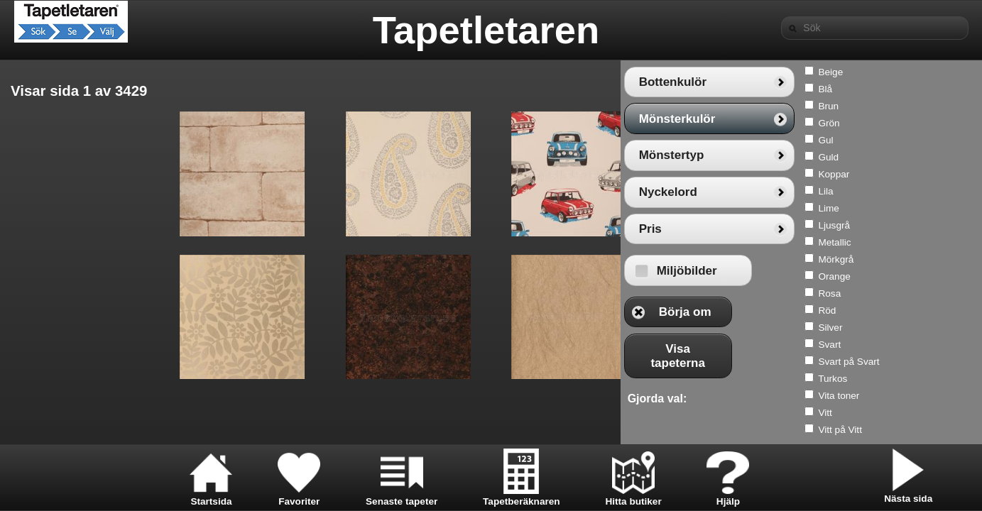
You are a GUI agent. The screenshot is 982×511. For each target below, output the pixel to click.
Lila (936, 191)
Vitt (936, 412)
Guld (939, 157)
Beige (941, 72)
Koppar (945, 174)
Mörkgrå (947, 259)
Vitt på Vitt (951, 429)
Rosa (940, 293)
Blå (936, 89)
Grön (940, 123)
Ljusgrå (945, 225)
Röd (938, 310)
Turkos (944, 378)
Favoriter (299, 496)
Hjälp (728, 496)
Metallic (945, 242)
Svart (940, 344)
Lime (939, 208)
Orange (945, 276)
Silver (941, 327)
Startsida (211, 496)
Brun (939, 106)
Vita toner (950, 395)
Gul (936, 140)
